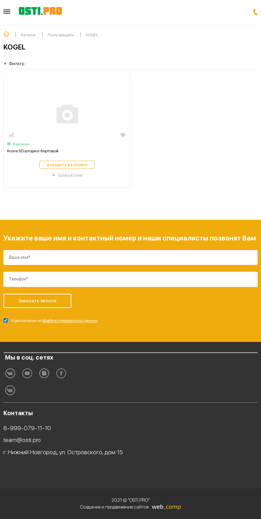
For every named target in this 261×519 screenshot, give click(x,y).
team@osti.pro (22, 439)
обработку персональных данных (70, 321)
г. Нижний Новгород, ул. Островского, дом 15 (63, 452)
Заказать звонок (255, 12)
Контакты (18, 413)
